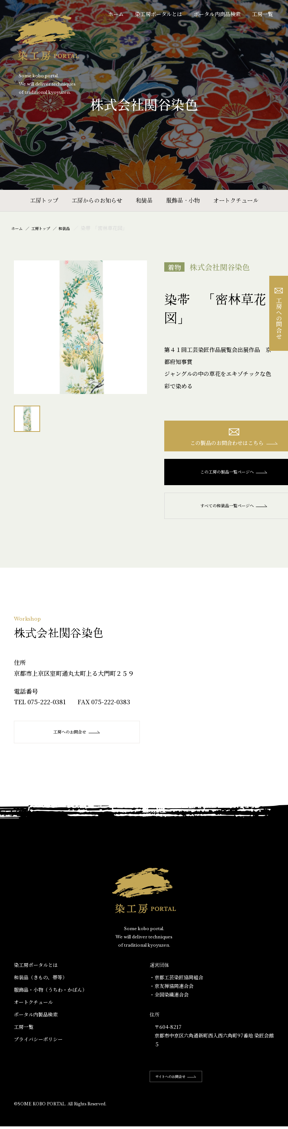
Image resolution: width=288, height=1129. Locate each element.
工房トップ (44, 200)
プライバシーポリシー (38, 1043)
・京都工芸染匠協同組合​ (176, 981)
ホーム (116, 14)
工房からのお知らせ (97, 200)
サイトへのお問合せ (183, 1081)
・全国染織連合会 (169, 999)
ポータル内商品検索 (217, 14)
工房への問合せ (278, 313)
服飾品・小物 (183, 200)
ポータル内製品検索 (36, 1018)
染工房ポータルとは (158, 14)
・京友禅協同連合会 (172, 990)
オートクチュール (235, 200)
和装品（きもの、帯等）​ (40, 981)
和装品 (144, 200)
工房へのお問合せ (78, 736)
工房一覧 (262, 14)
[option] (80, 327)
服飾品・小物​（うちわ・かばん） (50, 994)
